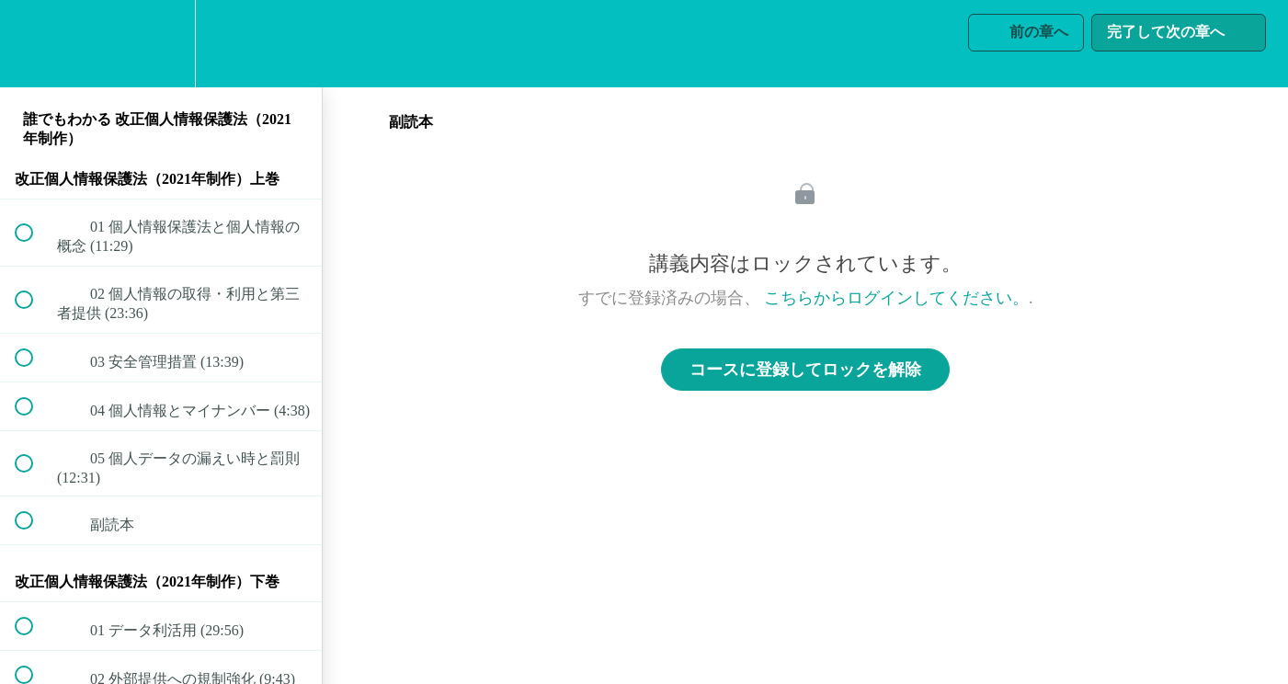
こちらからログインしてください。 (896, 298)
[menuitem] (161, 43)
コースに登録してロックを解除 (805, 369)
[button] (34, 43)
